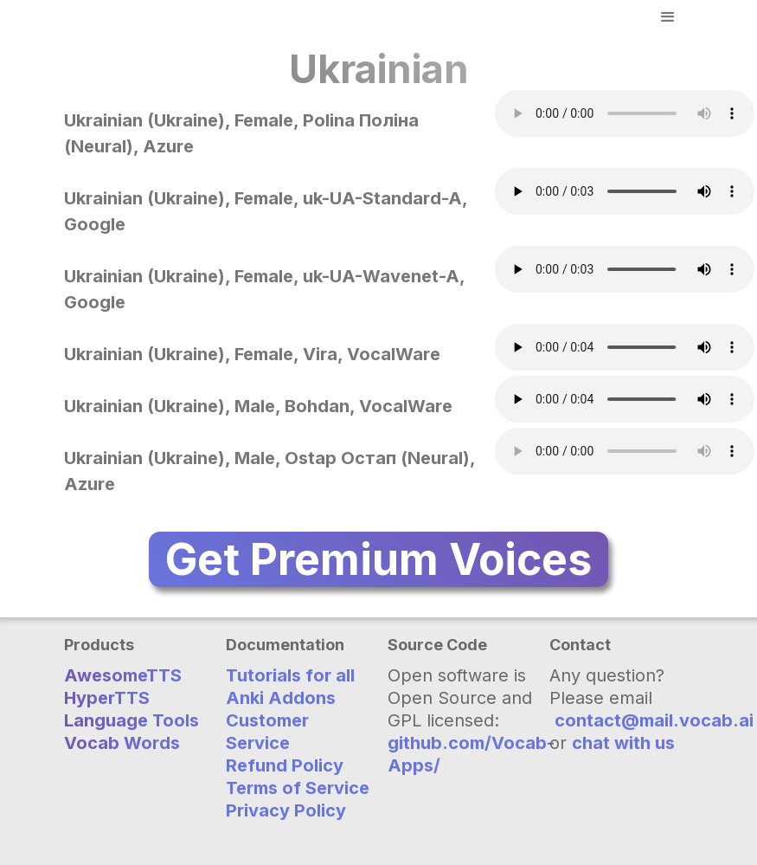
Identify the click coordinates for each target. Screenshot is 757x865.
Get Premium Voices (378, 559)
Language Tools (131, 720)
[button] (668, 17)
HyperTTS (107, 697)
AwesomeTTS (123, 675)
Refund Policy (284, 765)
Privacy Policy (286, 810)
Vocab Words (122, 743)
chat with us (623, 743)
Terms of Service (297, 788)
